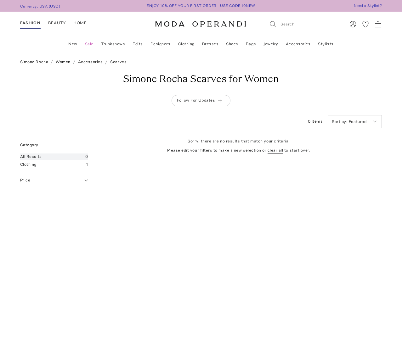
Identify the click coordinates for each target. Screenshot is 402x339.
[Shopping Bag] (378, 24)
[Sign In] (353, 24)
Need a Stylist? (368, 5)
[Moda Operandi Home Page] (201, 24)
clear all (275, 150)
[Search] (304, 24)
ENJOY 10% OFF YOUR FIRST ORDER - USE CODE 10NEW (201, 5)
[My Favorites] (365, 24)
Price (54, 180)
